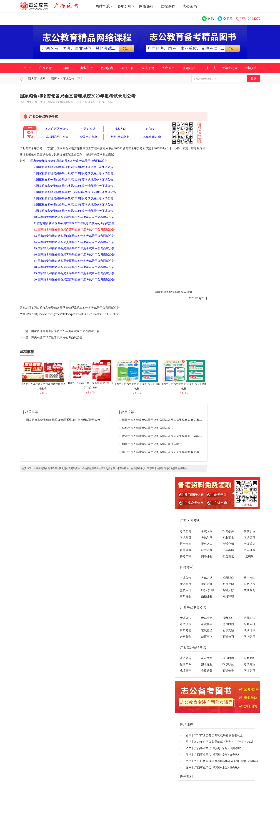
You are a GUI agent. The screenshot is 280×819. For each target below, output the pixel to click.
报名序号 (249, 583)
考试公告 (185, 531)
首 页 (27, 68)
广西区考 (45, 68)
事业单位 (86, 68)
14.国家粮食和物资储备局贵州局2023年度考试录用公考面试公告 (74, 242)
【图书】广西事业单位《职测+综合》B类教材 (183, 385)
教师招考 (107, 68)
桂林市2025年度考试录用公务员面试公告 (147, 427)
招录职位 (249, 531)
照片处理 (228, 583)
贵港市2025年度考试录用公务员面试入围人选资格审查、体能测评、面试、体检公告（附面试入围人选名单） (190, 435)
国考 (66, 68)
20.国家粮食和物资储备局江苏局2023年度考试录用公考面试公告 (74, 279)
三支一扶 (209, 68)
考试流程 (249, 537)
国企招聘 (127, 68)
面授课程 (168, 6)
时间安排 (152, 128)
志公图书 (190, 6)
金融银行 (188, 68)
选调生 (249, 556)
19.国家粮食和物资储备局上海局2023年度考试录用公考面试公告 (74, 273)
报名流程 (206, 664)
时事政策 (250, 68)
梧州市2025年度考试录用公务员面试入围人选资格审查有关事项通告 (165, 419)
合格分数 (185, 550)
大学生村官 (230, 68)
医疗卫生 (168, 68)
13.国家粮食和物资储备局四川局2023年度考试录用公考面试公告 (74, 235)
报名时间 (206, 583)
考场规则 (249, 543)
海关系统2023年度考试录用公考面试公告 (56, 337)
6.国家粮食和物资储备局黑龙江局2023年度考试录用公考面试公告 (75, 192)
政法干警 (147, 68)
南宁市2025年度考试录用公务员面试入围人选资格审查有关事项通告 (165, 452)
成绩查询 (249, 590)
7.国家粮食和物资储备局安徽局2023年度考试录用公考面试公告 (73, 198)
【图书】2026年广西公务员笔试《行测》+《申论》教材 (90, 384)
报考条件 (228, 531)
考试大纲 (206, 531)
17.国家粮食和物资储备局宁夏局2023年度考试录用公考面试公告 (74, 260)
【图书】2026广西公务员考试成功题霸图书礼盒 (43, 385)
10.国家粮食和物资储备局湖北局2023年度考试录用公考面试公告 (74, 217)
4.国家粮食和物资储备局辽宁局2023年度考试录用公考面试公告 (73, 179)
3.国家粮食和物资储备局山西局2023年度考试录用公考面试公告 (73, 173)
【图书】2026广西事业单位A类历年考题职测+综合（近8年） (221, 761)
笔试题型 (206, 630)
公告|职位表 (88, 128)
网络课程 (206, 556)
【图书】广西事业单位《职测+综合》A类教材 (137, 385)
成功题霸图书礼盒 (56, 136)
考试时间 (206, 537)
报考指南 (185, 543)
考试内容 (249, 664)
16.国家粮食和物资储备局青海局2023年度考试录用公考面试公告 (74, 254)
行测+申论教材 (120, 136)
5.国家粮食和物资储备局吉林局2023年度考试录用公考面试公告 (73, 185)
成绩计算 (206, 550)
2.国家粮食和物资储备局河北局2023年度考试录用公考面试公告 (73, 167)
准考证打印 (207, 590)
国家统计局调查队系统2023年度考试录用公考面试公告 (65, 331)
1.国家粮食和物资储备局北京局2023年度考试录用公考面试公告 (68, 160)
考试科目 (185, 537)
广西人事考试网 (35, 78)
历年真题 (249, 550)
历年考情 (228, 550)
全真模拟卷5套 (151, 136)
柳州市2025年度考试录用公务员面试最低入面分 (152, 443)
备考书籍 (185, 556)
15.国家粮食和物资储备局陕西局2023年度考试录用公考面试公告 (74, 248)
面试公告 (68, 78)
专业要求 (228, 537)
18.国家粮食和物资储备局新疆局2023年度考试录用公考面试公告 (74, 267)
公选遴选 (228, 556)
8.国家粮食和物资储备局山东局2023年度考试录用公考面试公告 (73, 204)
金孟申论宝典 (88, 136)
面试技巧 (228, 636)
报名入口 (120, 128)
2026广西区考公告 (56, 128)
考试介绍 (228, 543)
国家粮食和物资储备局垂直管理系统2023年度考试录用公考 (63, 419)
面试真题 (228, 630)
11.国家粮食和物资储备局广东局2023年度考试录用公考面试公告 (74, 223)
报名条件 (185, 664)
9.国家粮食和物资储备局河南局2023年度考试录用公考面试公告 (73, 210)
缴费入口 (185, 590)
